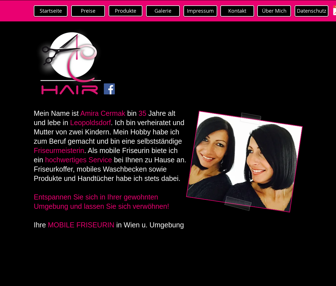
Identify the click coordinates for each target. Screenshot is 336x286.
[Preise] (88, 11)
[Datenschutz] (311, 11)
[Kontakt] (237, 11)
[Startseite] (51, 11)
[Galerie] (163, 11)
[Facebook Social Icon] (109, 88)
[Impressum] (200, 11)
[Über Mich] (274, 11)
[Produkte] (125, 10)
